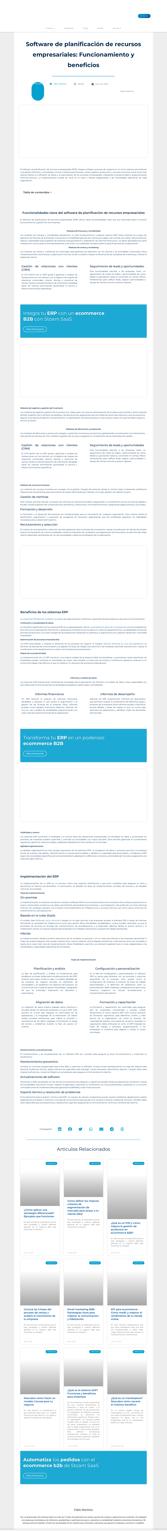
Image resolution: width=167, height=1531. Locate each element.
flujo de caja (27, 710)
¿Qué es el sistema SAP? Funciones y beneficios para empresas (82, 1393)
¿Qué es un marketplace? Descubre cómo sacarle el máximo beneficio (127, 1401)
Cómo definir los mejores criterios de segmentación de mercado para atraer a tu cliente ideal (83, 1207)
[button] (59, 1129)
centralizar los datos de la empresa (107, 627)
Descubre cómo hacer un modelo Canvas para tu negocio (39, 1401)
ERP (56, 84)
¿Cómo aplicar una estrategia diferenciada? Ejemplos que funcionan (39, 1213)
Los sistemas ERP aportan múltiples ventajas (41, 619)
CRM (26, 275)
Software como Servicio (47, 920)
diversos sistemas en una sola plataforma (123, 644)
